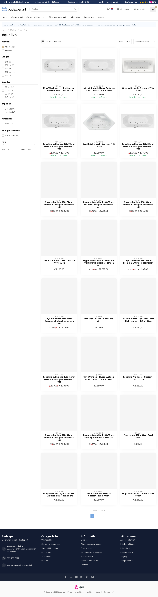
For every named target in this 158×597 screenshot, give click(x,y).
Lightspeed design (94, 592)
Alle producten (126, 560)
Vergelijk (124, 556)
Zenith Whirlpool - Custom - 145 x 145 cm (99, 145)
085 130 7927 (13, 558)
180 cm (10, 72)
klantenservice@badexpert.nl (19, 565)
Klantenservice (131, 2)
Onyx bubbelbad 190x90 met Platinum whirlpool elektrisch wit (138, 204)
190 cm (10, 75)
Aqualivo (23, 30)
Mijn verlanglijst (127, 552)
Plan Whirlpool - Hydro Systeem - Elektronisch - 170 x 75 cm (99, 378)
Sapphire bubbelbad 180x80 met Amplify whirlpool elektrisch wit (99, 437)
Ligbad (10, 109)
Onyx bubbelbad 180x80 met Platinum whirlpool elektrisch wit (59, 437)
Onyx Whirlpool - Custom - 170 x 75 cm (138, 89)
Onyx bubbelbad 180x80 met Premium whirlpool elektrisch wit (138, 262)
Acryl (9, 124)
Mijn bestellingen (127, 544)
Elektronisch (12, 135)
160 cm (9, 65)
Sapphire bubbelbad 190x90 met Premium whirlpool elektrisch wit (99, 262)
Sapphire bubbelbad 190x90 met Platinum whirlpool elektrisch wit (59, 146)
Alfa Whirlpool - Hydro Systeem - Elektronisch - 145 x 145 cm (138, 319)
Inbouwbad (75, 17)
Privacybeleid (86, 548)
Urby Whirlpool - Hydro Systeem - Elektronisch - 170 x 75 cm (99, 89)
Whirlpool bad (17, 17)
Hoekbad (10, 112)
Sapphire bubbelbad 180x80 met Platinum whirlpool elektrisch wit (138, 146)
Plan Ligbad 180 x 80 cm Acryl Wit (138, 436)
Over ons (84, 540)
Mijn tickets (125, 548)
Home (4, 17)
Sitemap (84, 565)
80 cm (9, 90)
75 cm (9, 87)
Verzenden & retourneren (91, 552)
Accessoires (89, 17)
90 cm (9, 94)
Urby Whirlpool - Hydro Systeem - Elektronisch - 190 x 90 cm (59, 89)
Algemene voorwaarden (91, 544)
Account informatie (128, 540)
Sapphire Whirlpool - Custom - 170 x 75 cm (138, 378)
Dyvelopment (109, 592)
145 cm (9, 62)
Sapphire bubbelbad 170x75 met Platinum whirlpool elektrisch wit (59, 379)
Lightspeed (81, 592)
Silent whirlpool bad (57, 17)
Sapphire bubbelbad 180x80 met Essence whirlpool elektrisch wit (99, 204)
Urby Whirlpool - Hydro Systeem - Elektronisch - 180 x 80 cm (59, 494)
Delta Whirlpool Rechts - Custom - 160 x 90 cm (99, 494)
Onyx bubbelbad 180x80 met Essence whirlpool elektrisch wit (59, 321)
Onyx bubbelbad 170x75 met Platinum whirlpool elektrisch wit (59, 204)
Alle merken (10, 47)
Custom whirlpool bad (35, 17)
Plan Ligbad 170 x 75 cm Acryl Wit (98, 319)
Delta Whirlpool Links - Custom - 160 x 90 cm (59, 261)
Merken (101, 17)
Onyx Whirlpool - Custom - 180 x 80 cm (138, 494)
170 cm (10, 69)
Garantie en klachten (89, 560)
